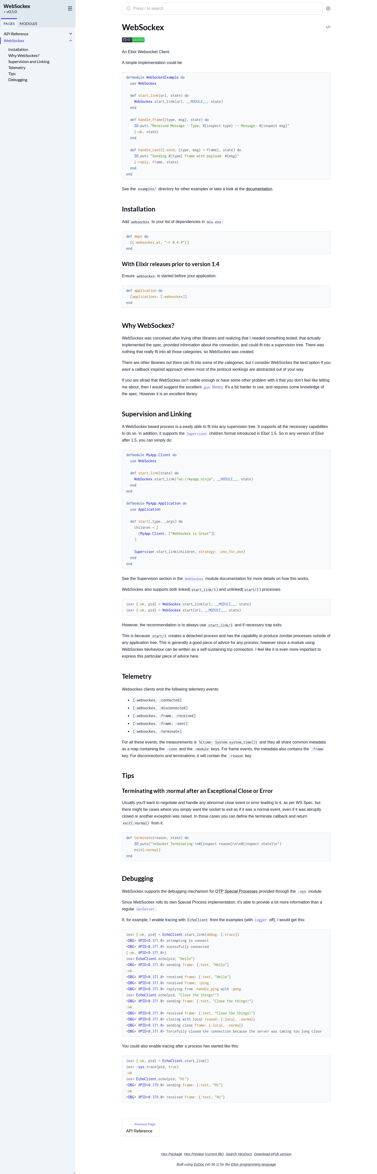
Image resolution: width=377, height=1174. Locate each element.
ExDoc (199, 1164)
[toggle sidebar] (69, 8)
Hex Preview (194, 1154)
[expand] (70, 33)
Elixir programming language (253, 1164)
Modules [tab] (28, 23)
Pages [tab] (9, 23)
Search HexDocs (239, 1154)
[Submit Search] (128, 9)
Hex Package (171, 1154)
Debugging (17, 79)
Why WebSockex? (23, 55)
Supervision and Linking (28, 61)
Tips (12, 73)
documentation (259, 189)
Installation (18, 49)
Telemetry (16, 67)
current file (214, 1154)
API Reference (16, 33)
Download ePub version (272, 1154)
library (213, 387)
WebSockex (17, 6)
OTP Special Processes (236, 891)
